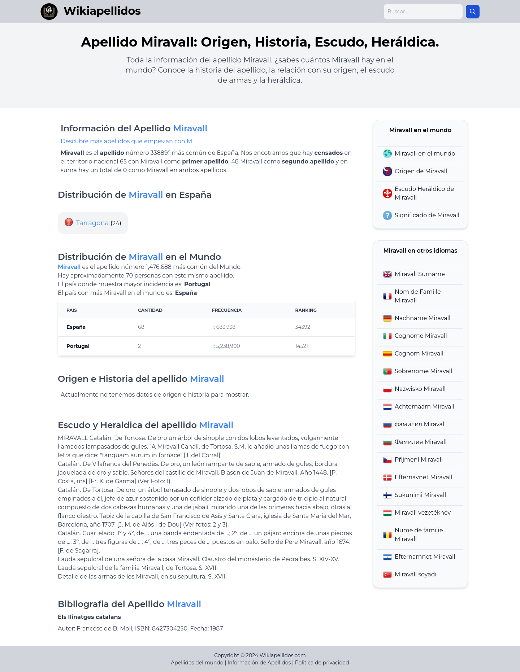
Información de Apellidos (259, 662)
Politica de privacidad (322, 662)
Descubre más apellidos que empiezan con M (126, 141)
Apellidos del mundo (197, 662)
